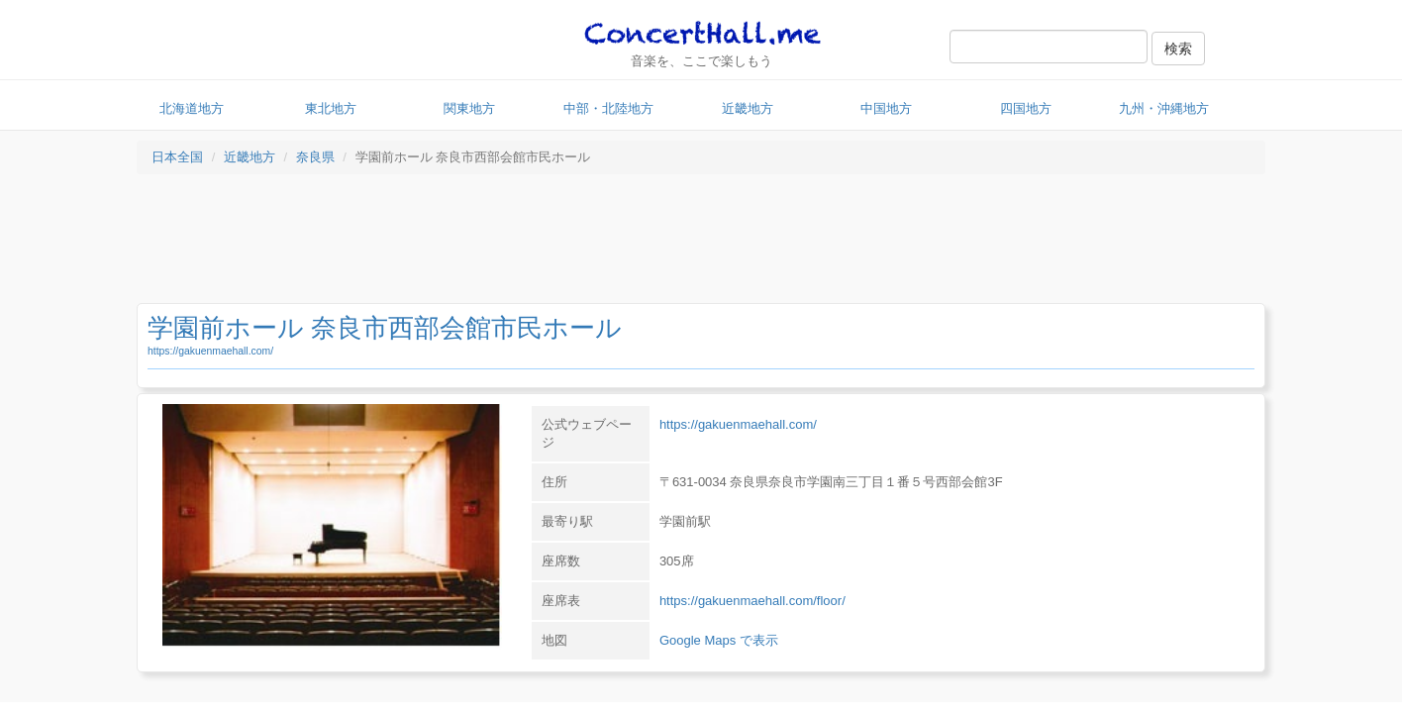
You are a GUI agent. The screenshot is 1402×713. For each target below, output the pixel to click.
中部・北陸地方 (608, 108)
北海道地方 (191, 108)
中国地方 (886, 108)
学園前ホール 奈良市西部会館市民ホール (385, 328)
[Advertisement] (701, 243)
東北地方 (330, 108)
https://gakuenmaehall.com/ (210, 351)
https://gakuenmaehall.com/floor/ (752, 600)
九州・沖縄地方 (1164, 108)
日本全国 (177, 157)
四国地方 (1026, 108)
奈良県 (315, 157)
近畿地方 (747, 108)
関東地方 (469, 108)
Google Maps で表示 (718, 640)
